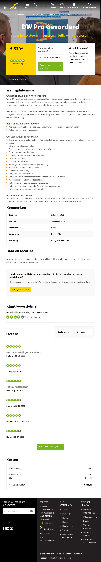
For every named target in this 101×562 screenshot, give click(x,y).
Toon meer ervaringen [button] (51, 446)
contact (81, 53)
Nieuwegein (67, 526)
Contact (62, 5)
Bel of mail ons (46, 529)
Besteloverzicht (89, 5)
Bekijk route (47, 523)
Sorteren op (63, 332)
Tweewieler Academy (88, 526)
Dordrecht (66, 513)
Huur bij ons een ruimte (67, 536)
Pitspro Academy (90, 517)
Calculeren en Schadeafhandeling (42, 14)
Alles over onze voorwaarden (69, 553)
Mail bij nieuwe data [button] (20, 289)
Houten (65, 522)
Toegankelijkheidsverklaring (52, 557)
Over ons (52, 5)
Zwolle (65, 530)
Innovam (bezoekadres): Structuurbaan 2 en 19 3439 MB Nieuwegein (47, 512)
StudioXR (87, 521)
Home (8, 14)
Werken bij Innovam (88, 534)
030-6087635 (82, 62)
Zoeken (36, 5)
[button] (74, 5)
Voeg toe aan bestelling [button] (51, 66)
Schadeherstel (20, 14)
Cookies (70, 557)
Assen (64, 509)
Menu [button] (27, 5)
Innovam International (89, 511)
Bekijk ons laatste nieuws (89, 541)
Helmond (66, 518)
